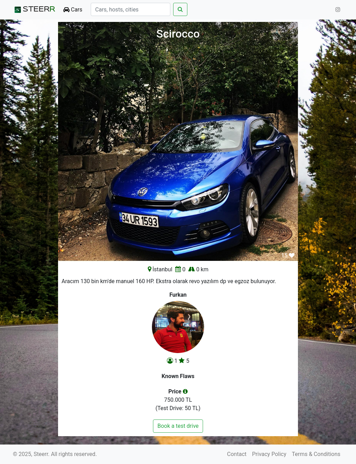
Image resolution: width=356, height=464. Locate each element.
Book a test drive (178, 426)
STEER (34, 10)
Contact (236, 454)
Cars (72, 9)
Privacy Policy (269, 454)
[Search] (130, 9)
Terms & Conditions (316, 454)
